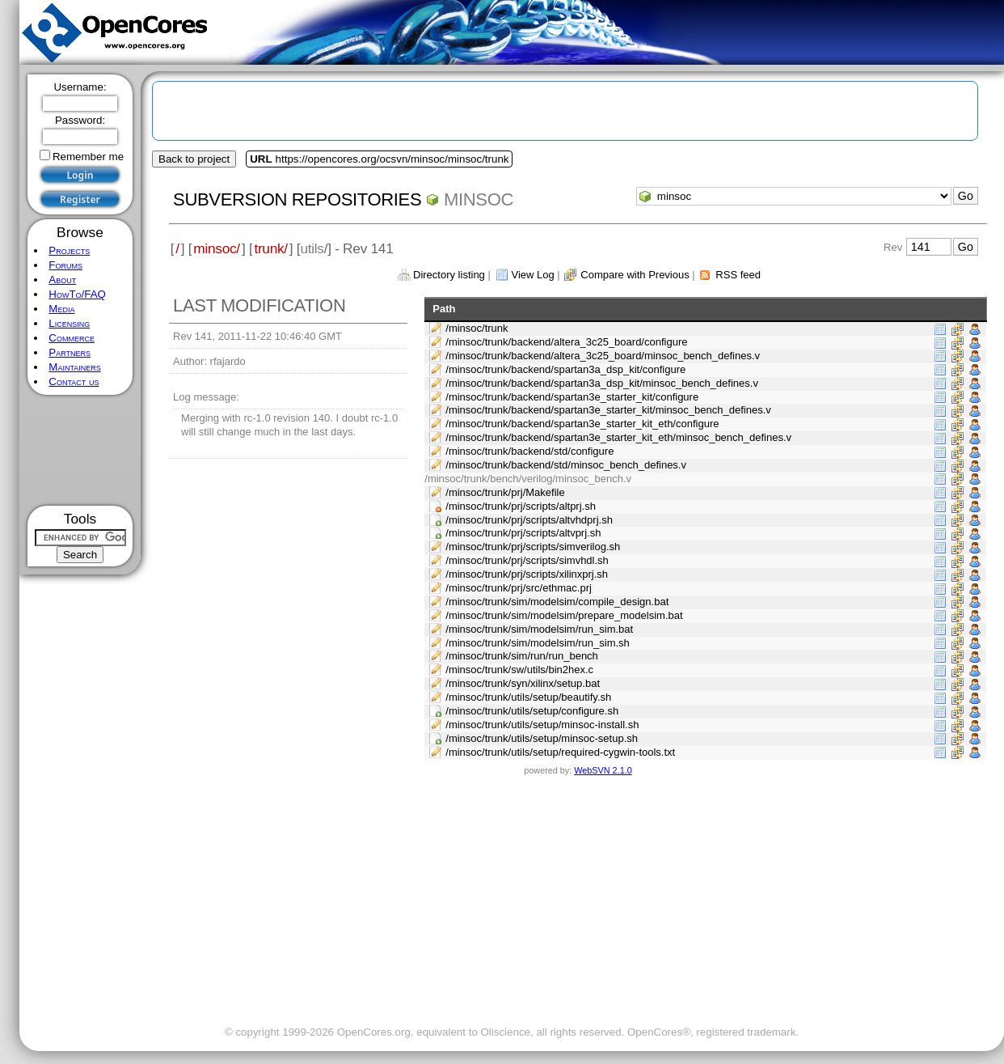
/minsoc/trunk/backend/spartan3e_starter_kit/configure (571, 397)
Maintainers (74, 367)
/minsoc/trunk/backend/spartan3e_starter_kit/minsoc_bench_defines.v (608, 410)
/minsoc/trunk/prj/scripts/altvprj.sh (523, 533)
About (62, 279)
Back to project (194, 159)
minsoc (478, 199)
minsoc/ (216, 248)
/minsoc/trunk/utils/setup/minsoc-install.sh (542, 725)
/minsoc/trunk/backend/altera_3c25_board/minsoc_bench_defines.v (602, 356)
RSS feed (738, 275)
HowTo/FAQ (77, 294)
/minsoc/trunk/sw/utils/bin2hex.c (519, 669)
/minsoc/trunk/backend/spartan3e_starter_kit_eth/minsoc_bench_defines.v (618, 437)
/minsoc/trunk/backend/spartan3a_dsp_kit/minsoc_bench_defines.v (601, 383)
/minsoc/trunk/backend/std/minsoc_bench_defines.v (565, 465)
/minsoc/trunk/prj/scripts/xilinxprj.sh (526, 574)
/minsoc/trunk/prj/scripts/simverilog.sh (532, 546)
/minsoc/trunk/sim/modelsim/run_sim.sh (537, 643)
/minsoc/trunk (476, 328)
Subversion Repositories (297, 199)
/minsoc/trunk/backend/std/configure (529, 451)
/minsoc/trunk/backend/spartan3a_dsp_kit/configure (565, 369)
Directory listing (449, 275)
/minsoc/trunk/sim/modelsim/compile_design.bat (557, 602)
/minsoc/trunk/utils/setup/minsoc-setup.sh (541, 738)
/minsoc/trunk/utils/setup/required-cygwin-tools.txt (560, 752)
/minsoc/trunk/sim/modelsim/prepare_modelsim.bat (563, 615)
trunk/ (270, 248)
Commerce (72, 338)
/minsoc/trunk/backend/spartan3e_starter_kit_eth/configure (582, 424)
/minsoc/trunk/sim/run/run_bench (521, 656)
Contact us (74, 381)
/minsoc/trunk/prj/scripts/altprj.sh (520, 506)
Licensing (69, 323)
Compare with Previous (634, 275)
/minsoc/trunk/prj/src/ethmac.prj (518, 588)
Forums (65, 265)
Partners (70, 352)
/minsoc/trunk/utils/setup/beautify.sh (528, 697)
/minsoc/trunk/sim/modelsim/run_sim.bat (539, 629)
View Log (532, 275)
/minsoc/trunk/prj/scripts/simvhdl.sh (527, 560)
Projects (69, 250)
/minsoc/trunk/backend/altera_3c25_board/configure (566, 342)
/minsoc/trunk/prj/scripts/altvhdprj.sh (529, 520)
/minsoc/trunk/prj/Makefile (504, 492)
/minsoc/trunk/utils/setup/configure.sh (531, 711)
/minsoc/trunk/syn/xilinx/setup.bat (522, 683)
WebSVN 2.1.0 (602, 770)
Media (61, 309)
